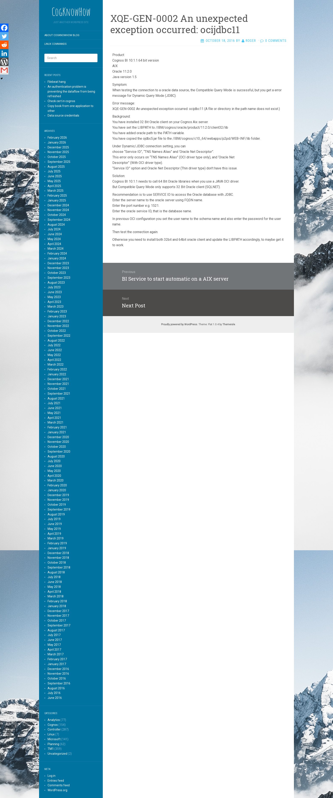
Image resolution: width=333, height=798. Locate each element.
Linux (51, 734)
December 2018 (58, 553)
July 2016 (54, 693)
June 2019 (55, 524)
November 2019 (58, 499)
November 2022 (58, 326)
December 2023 (58, 263)
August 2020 (56, 456)
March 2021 (55, 422)
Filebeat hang (57, 81)
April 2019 (54, 533)
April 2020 (54, 475)
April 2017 (54, 649)
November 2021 (58, 384)
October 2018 (57, 562)
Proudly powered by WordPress (179, 324)
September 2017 (59, 625)
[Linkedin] (4, 53)
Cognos (53, 724)
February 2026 (57, 137)
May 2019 (54, 529)
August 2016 (56, 688)
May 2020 (54, 471)
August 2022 (56, 340)
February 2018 (57, 601)
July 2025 (54, 171)
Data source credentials (63, 115)
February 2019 (57, 543)
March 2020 (55, 480)
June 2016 (55, 697)
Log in (51, 775)
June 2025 (55, 176)
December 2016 (58, 669)
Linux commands (55, 43)
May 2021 (54, 413)
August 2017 (56, 630)
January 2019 (57, 548)
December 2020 (58, 437)
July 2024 (54, 229)
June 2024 (55, 234)
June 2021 (55, 408)
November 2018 (58, 557)
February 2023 (57, 311)
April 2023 (54, 302)
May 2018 (54, 586)
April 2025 (54, 186)
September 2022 (59, 335)
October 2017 (57, 620)
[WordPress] (4, 62)
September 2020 (59, 451)
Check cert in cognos (61, 101)
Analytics (54, 720)
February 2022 (57, 369)
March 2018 (55, 596)
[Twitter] (4, 36)
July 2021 (54, 403)
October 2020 (57, 446)
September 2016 (59, 683)
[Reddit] (4, 45)
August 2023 (56, 282)
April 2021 (54, 417)
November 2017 (58, 615)
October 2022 (57, 330)
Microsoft (54, 739)
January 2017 (57, 664)
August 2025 (56, 166)
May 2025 (54, 181)
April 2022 (54, 360)
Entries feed (56, 780)
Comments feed (59, 785)
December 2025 (58, 147)
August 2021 (56, 398)
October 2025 (57, 157)
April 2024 (54, 244)
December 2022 (58, 321)
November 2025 (58, 152)
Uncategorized (57, 753)
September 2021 (59, 393)
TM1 (51, 748)
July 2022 (54, 345)
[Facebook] (4, 28)
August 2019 (56, 514)
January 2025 (57, 200)
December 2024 (58, 205)
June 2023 (55, 292)
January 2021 (57, 432)
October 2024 (57, 215)
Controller (54, 729)
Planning (53, 744)
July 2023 (54, 287)
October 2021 (57, 388)
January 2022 (57, 374)
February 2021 (57, 427)
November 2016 (58, 673)
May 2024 (54, 239)
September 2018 (59, 567)
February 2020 (57, 485)
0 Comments (275, 41)
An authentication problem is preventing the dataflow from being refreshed (71, 91)
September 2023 (59, 277)
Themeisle (229, 324)
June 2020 (55, 466)
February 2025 (57, 195)
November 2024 (58, 210)
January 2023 (57, 316)
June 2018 (55, 582)
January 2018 (57, 606)
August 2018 (56, 572)
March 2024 (55, 248)
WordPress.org (57, 790)
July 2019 (54, 519)
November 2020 (58, 441)
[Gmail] (4, 70)
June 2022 (55, 350)
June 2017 (55, 640)
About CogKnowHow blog (61, 35)
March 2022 (55, 364)
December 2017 (58, 611)
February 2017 (57, 659)
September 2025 (59, 161)
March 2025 (55, 190)
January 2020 (57, 490)
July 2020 (54, 461)
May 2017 (54, 644)
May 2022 (54, 355)
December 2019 (58, 495)
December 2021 (58, 379)
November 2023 (58, 268)
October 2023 (57, 272)
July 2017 (54, 635)
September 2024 (59, 219)
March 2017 (55, 654)
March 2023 (55, 306)
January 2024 (57, 258)
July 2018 (54, 577)
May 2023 (54, 297)
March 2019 (55, 538)
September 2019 (59, 509)
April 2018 (54, 591)
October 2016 (57, 678)
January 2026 (57, 142)
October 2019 (57, 504)
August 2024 (56, 224)
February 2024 (57, 253)
